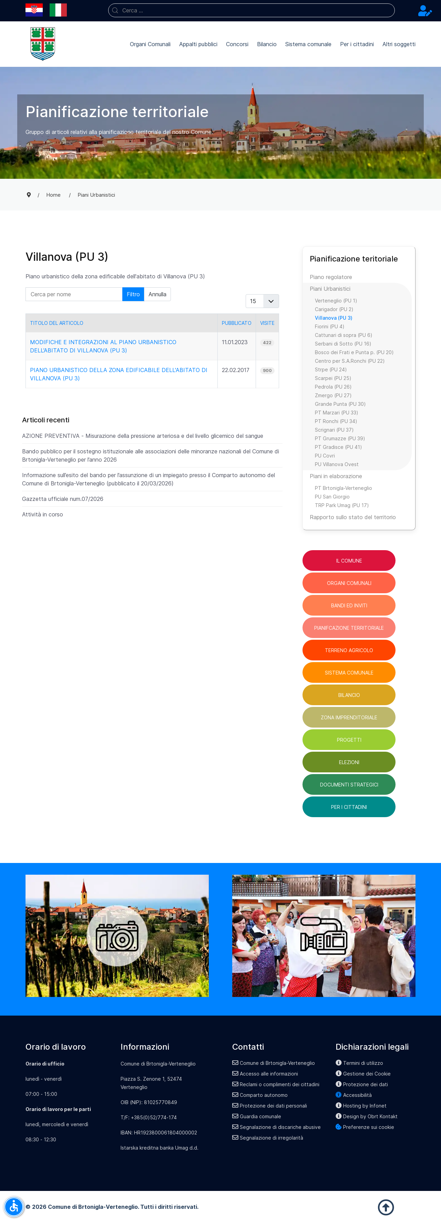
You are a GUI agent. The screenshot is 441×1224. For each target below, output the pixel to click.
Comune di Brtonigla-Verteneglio (273, 1063)
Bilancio (267, 44)
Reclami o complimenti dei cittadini (275, 1084)
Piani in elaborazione (336, 476)
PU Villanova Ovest (337, 464)
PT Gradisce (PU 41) (338, 447)
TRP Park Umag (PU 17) (342, 505)
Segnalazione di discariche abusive (276, 1127)
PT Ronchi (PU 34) (336, 421)
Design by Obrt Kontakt (367, 1116)
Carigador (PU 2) (334, 309)
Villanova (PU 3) (333, 318)
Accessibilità (354, 1095)
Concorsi (237, 44)
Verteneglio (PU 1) (336, 301)
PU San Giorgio (332, 497)
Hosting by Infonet (361, 1106)
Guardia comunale (256, 1116)
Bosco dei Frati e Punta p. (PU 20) (354, 352)
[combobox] (251, 10)
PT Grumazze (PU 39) (340, 438)
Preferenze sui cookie (365, 1127)
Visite (267, 323)
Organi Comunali (150, 44)
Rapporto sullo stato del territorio (353, 517)
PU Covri (325, 456)
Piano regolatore (331, 277)
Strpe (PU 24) (331, 369)
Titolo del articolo (56, 323)
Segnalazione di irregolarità (267, 1138)
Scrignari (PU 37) (334, 430)
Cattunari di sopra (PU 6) (343, 335)
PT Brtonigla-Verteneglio (343, 488)
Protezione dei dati (362, 1084)
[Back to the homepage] (42, 44)
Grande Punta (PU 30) (340, 404)
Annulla (157, 294)
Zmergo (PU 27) (333, 395)
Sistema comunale (308, 44)
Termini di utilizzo (359, 1063)
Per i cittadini (357, 44)
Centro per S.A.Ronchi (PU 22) (350, 361)
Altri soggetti (399, 44)
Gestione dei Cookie (363, 1074)
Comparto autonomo (260, 1095)
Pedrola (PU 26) (333, 387)
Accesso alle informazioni (265, 1074)
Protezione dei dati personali (269, 1106)
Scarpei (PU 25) (333, 378)
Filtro (133, 294)
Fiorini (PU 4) (330, 326)
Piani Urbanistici (330, 288)
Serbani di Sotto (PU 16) (343, 344)
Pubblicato (237, 323)
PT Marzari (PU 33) (336, 412)
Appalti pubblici (198, 44)
